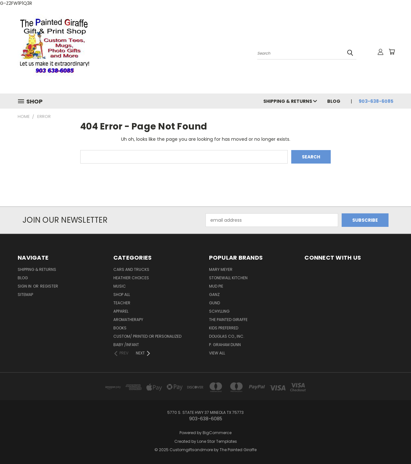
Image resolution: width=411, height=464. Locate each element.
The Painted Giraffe (228, 319)
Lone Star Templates (217, 441)
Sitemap (25, 294)
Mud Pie (216, 286)
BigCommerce (217, 432)
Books (120, 328)
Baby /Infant (126, 344)
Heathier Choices (131, 278)
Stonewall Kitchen (228, 278)
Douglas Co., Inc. (226, 336)
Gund (214, 303)
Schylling (219, 311)
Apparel (120, 311)
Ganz (214, 294)
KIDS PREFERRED (223, 328)
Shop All (121, 294)
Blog (333, 101)
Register (49, 286)
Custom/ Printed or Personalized (147, 336)
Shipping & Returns (290, 101)
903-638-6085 (376, 101)
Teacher (121, 303)
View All (217, 353)
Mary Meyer (220, 269)
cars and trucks (131, 269)
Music (119, 286)
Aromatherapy (128, 319)
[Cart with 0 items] (392, 52)
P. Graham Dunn (225, 344)
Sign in (25, 286)
